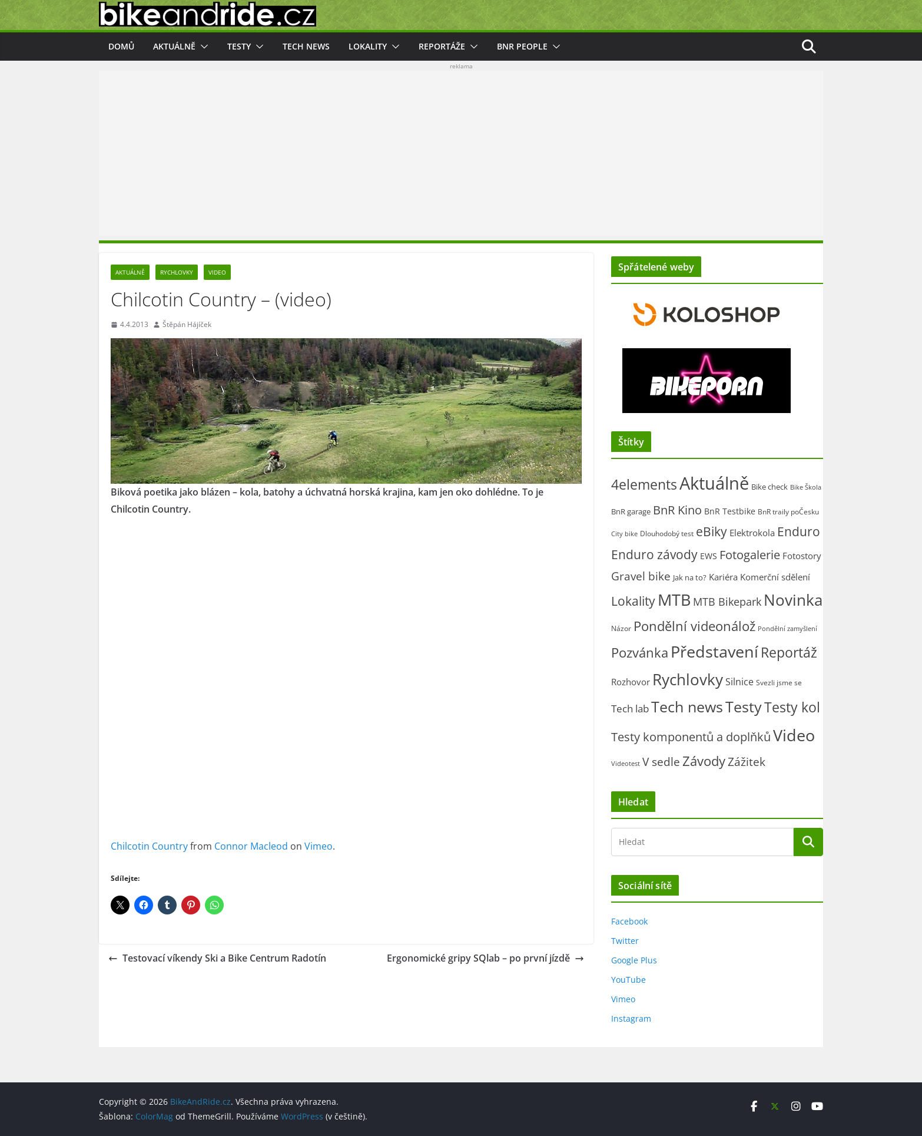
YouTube (628, 979)
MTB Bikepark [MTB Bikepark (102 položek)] (727, 602)
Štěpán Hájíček (186, 324)
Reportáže (442, 46)
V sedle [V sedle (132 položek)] (661, 761)
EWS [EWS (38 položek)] (708, 556)
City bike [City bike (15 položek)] (624, 533)
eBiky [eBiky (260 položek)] (711, 531)
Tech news (306, 46)
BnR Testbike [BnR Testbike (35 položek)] (729, 511)
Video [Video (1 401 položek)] (794, 735)
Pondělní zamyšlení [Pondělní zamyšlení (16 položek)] (787, 628)
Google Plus (634, 960)
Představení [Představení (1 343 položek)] (714, 651)
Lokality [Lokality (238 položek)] (633, 601)
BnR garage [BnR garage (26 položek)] (631, 511)
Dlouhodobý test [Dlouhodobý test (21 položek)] (667, 534)
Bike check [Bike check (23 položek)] (769, 487)
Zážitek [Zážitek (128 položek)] (746, 761)
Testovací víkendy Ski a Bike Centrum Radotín (217, 958)
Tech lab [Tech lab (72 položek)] (630, 708)
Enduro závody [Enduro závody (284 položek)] (654, 554)
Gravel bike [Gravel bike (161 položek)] (641, 576)
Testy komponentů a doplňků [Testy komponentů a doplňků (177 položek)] (691, 737)
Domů (121, 46)
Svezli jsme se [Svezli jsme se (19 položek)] (779, 682)
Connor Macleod (251, 846)
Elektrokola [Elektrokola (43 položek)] (752, 533)
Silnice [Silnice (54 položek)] (739, 681)
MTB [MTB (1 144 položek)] (674, 599)
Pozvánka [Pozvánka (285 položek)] (639, 652)
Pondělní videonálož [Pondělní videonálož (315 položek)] (694, 626)
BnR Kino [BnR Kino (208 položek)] (677, 509)
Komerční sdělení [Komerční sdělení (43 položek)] (775, 577)
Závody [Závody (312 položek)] (703, 761)
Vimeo (318, 846)
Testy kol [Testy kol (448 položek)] (792, 707)
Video (217, 272)
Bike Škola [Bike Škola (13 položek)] (805, 487)
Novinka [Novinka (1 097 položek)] (793, 599)
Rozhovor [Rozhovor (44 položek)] (630, 682)
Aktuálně (174, 46)
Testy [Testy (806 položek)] (743, 706)
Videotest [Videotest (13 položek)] (625, 763)
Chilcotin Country (149, 846)
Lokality (368, 46)
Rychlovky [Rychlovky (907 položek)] (687, 679)
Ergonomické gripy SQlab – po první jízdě (485, 958)
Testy (239, 46)
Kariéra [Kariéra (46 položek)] (723, 577)
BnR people (522, 46)
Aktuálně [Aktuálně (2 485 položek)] (714, 483)
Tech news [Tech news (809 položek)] (687, 706)
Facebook (629, 921)
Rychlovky (176, 272)
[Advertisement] (461, 153)
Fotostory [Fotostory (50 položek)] (801, 556)
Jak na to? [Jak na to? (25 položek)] (690, 577)
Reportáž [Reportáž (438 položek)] (789, 652)
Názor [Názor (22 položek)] (621, 628)
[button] (201, 46)
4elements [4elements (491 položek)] (644, 484)
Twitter (625, 940)
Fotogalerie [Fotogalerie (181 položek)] (749, 555)
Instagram (631, 1018)
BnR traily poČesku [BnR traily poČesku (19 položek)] (788, 511)
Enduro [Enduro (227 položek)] (798, 531)
